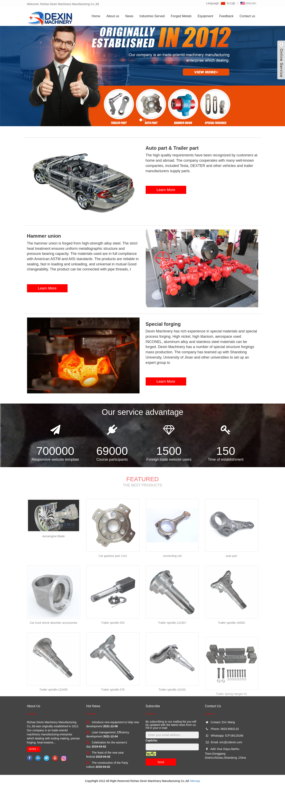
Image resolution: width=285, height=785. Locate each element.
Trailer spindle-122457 (172, 652)
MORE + (33, 749)
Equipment (205, 16)
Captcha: (152, 740)
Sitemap (195, 781)
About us (112, 16)
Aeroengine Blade (53, 566)
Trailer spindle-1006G (231, 652)
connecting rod (172, 585)
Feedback (226, 16)
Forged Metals (181, 16)
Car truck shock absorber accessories (53, 652)
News (129, 16)
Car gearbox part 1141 (113, 585)
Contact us (247, 16)
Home (96, 16)
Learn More (165, 190)
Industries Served (152, 16)
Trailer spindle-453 (113, 652)
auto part (231, 585)
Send (160, 762)
